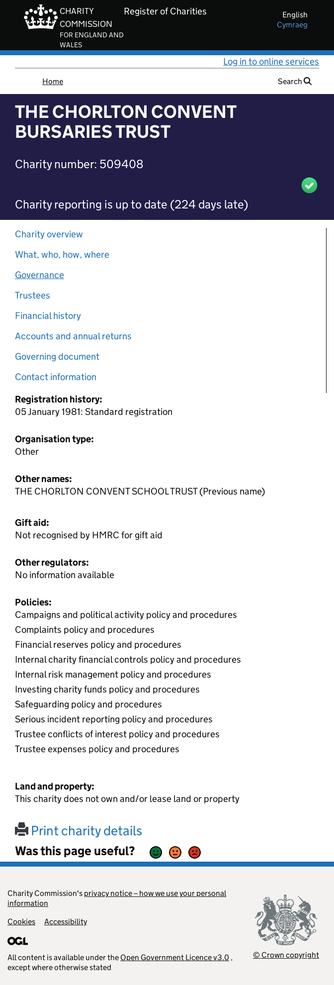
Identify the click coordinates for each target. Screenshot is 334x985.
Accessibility (65, 921)
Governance (39, 275)
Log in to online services (271, 61)
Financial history (48, 315)
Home (52, 81)
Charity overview (49, 234)
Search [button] (295, 81)
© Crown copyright (286, 955)
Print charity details (78, 830)
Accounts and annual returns (73, 336)
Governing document (57, 356)
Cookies (21, 921)
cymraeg (292, 24)
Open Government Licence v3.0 (174, 957)
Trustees (32, 295)
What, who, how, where (62, 254)
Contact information (55, 377)
